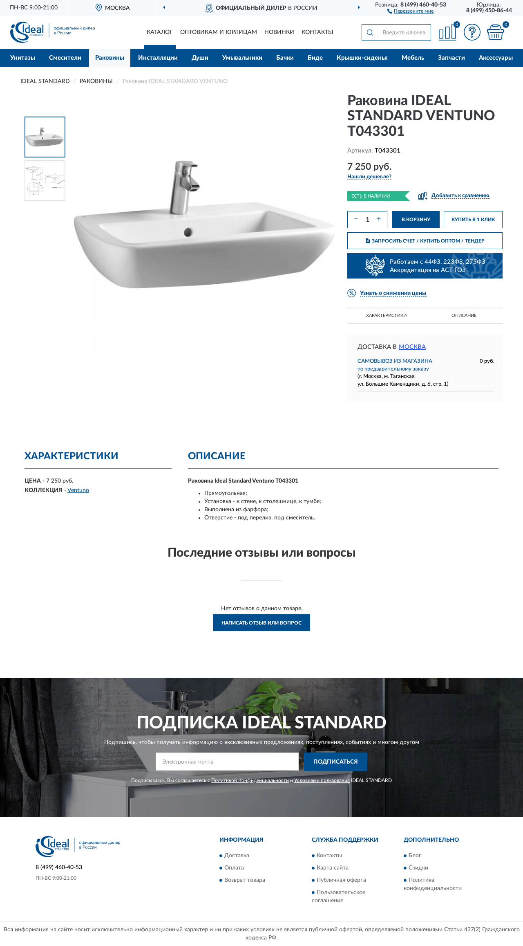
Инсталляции (158, 58)
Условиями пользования (322, 780)
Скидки (418, 868)
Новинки (279, 32)
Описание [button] (463, 315)
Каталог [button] (160, 32)
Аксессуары (496, 58)
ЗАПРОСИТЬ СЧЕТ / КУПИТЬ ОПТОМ (425, 240)
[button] (410, 10)
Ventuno (78, 490)
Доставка (236, 856)
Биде (315, 58)
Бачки (285, 58)
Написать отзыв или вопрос (261, 622)
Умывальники (242, 58)
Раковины (109, 58)
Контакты (317, 32)
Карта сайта (333, 868)
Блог (415, 856)
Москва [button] (412, 347)
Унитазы (22, 58)
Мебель (413, 58)
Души (200, 58)
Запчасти (451, 58)
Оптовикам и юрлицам (218, 32)
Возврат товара (244, 880)
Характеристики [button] (386, 315)
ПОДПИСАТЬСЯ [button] (335, 762)
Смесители (65, 58)
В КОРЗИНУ (416, 219)
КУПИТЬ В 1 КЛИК (473, 219)
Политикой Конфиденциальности (250, 780)
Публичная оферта (341, 880)
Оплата (234, 868)
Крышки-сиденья (362, 58)
